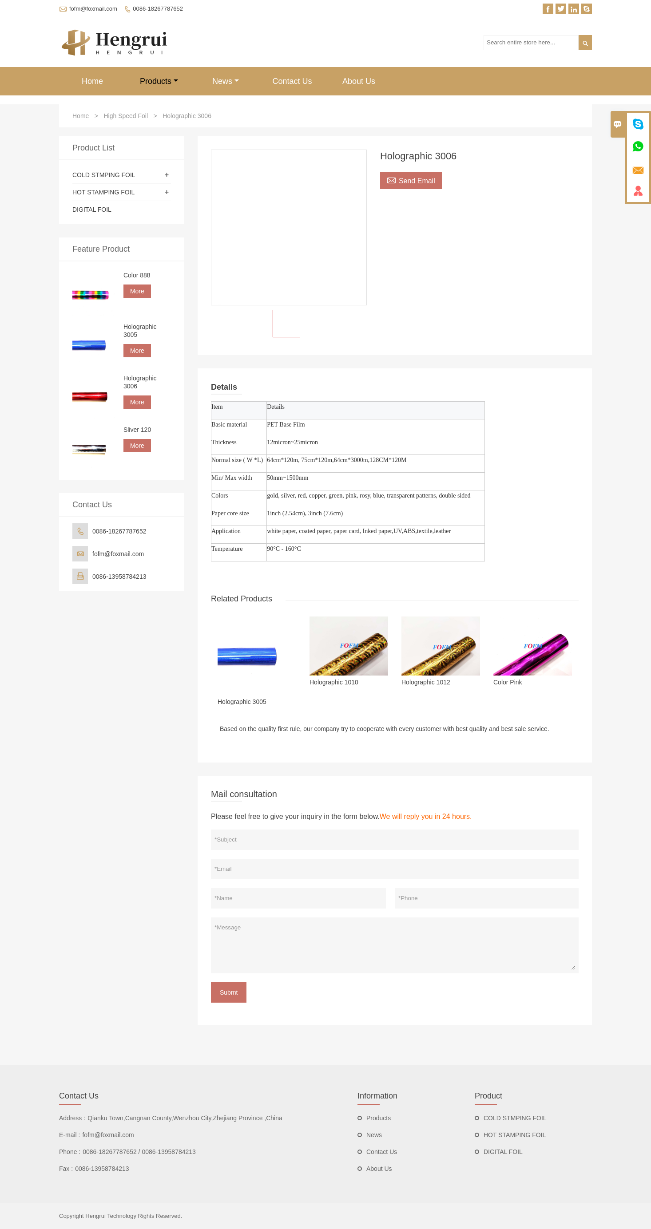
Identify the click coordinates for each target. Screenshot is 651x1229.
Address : (72, 1118)
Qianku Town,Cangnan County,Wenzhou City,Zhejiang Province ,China (184, 1118)
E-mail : (69, 1134)
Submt (229, 992)
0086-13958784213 (119, 576)
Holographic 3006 (140, 382)
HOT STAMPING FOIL (103, 192)
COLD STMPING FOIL (103, 174)
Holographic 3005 (140, 330)
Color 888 (137, 275)
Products (159, 81)
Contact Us (292, 81)
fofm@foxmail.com (93, 8)
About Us (358, 81)
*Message (394, 945)
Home (92, 81)
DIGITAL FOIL (91, 209)
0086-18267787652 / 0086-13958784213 (139, 1151)
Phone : (69, 1151)
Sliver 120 (137, 429)
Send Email (411, 180)
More (137, 291)
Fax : (66, 1168)
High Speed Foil (125, 115)
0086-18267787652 (158, 8)
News (225, 81)
